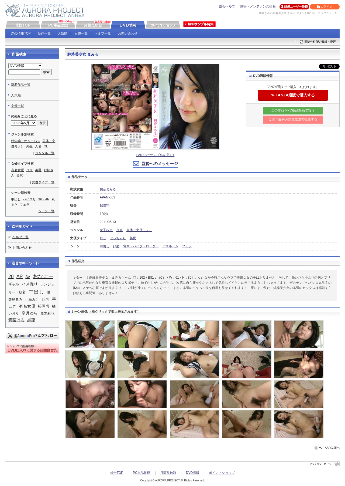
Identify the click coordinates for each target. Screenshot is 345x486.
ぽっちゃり (118, 238)
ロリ (103, 238)
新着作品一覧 (20, 85)
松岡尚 (43, 306)
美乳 (38, 170)
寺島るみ (15, 300)
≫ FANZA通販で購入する (293, 95)
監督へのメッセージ (160, 163)
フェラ (187, 246)
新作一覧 (44, 33)
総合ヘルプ (227, 6)
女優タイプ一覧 (43, 182)
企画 (119, 230)
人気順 (62, 33)
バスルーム (170, 246)
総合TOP (116, 473)
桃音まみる (108, 189)
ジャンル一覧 (44, 153)
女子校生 (106, 230)
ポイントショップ (222, 473)
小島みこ (32, 300)
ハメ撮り (30, 284)
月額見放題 (168, 473)
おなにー (43, 276)
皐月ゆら (30, 313)
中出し (104, 246)
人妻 (38, 146)
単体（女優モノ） (139, 230)
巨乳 (45, 299)
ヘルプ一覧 (103, 33)
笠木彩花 (47, 313)
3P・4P (43, 199)
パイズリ (29, 199)
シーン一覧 (46, 211)
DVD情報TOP (21, 33)
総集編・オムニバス (25, 141)
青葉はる (16, 320)
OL (46, 146)
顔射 (116, 246)
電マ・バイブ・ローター (141, 246)
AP (19, 276)
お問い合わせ (127, 33)
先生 (29, 146)
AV (27, 277)
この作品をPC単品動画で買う (293, 110)
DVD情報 (192, 473)
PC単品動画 (141, 473)
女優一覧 (81, 33)
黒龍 (31, 320)
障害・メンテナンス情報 (258, 6)
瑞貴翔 (104, 206)
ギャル (13, 284)
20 (11, 276)
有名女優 (17, 170)
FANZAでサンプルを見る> (155, 155)
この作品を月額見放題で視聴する (293, 119)
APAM (104, 197)
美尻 (133, 238)
